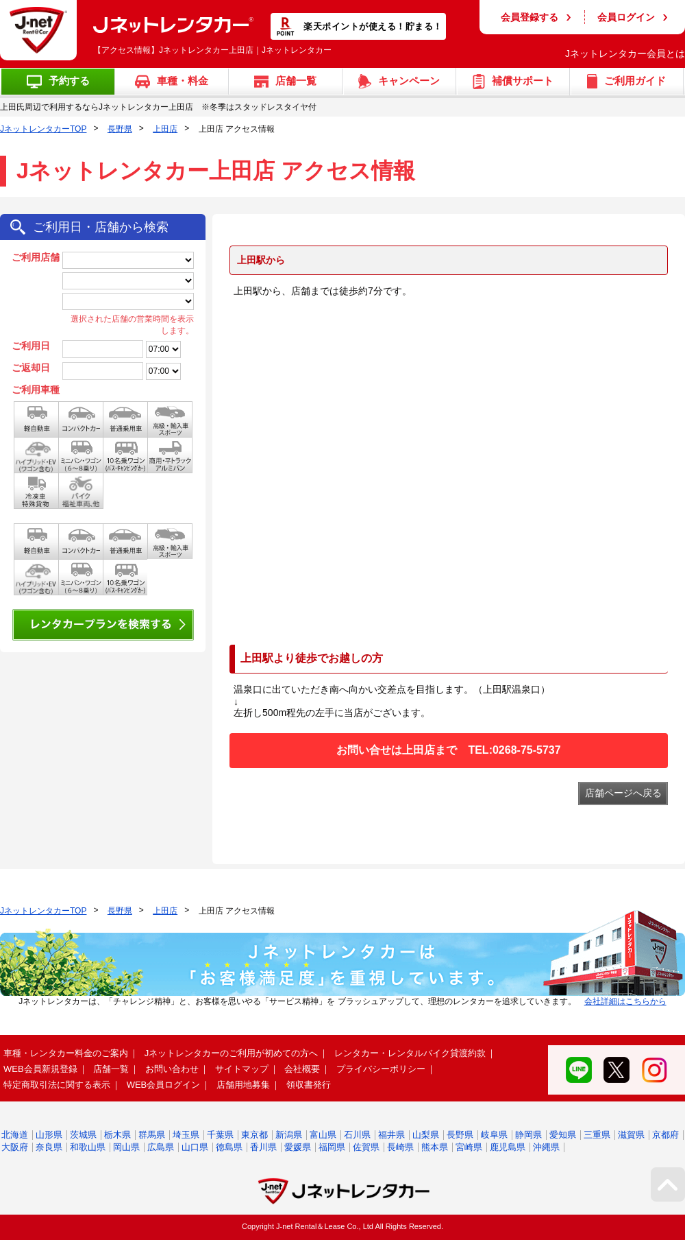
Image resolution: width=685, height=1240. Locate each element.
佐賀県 (366, 1147)
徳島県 (229, 1147)
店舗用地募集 (243, 1085)
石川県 (357, 1135)
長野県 (120, 129)
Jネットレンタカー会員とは (625, 53)
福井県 (391, 1135)
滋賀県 (631, 1135)
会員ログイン (626, 17)
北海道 (14, 1135)
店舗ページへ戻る (623, 792)
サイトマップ (242, 1069)
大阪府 (14, 1147)
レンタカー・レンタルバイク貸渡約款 (410, 1053)
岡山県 (126, 1147)
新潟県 (288, 1135)
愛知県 (562, 1135)
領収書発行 (308, 1085)
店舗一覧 (111, 1069)
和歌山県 (87, 1147)
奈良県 (49, 1147)
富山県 (323, 1135)
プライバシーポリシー (380, 1069)
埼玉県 (186, 1135)
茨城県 (83, 1135)
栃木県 (117, 1135)
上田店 (165, 129)
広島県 (160, 1147)
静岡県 (528, 1135)
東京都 (254, 1135)
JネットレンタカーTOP (43, 129)
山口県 (195, 1147)
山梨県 (425, 1135)
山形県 (49, 1135)
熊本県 (434, 1147)
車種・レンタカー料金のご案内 (65, 1053)
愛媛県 (297, 1147)
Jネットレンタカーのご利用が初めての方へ (232, 1053)
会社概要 (302, 1069)
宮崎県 (469, 1147)
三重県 (597, 1135)
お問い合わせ (172, 1069)
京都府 (665, 1135)
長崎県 (400, 1147)
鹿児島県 (507, 1147)
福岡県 (332, 1147)
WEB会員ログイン (164, 1085)
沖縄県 (546, 1147)
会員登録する (529, 17)
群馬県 (151, 1135)
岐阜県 (494, 1135)
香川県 (263, 1147)
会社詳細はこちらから (625, 1001)
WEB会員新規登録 (40, 1069)
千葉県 (220, 1135)
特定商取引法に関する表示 (56, 1085)
